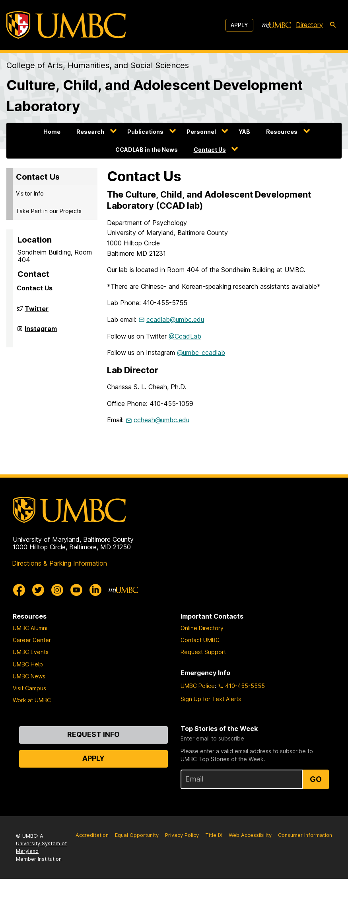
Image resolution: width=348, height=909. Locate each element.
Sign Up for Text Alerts (211, 698)
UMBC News (29, 676)
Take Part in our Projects (49, 211)
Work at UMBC (32, 700)
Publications (145, 131)
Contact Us (210, 149)
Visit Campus (29, 688)
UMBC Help (28, 664)
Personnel (201, 131)
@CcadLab (185, 336)
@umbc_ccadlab (201, 353)
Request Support (203, 651)
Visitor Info (30, 193)
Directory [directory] (309, 25)
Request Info (93, 734)
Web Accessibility (250, 835)
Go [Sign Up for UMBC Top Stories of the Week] (316, 779)
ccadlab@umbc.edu (175, 319)
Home (51, 131)
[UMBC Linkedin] (95, 590)
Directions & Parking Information (59, 563)
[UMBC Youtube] (76, 590)
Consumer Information (305, 835)
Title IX (213, 835)
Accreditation (92, 835)
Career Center (32, 640)
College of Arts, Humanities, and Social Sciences (97, 65)
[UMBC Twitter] (38, 590)
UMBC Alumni (30, 628)
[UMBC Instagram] (57, 590)
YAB (244, 131)
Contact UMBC (200, 640)
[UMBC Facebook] (19, 590)
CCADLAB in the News (146, 149)
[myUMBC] (276, 25)
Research (90, 131)
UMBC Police (198, 685)
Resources (281, 131)
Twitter (37, 312)
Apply (239, 25)
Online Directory (202, 628)
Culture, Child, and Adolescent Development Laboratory (154, 95)
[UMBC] (66, 24)
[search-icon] (333, 25)
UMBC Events (31, 651)
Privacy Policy (182, 835)
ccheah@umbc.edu (161, 420)
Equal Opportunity (137, 835)
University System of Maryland (41, 847)
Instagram (41, 332)
